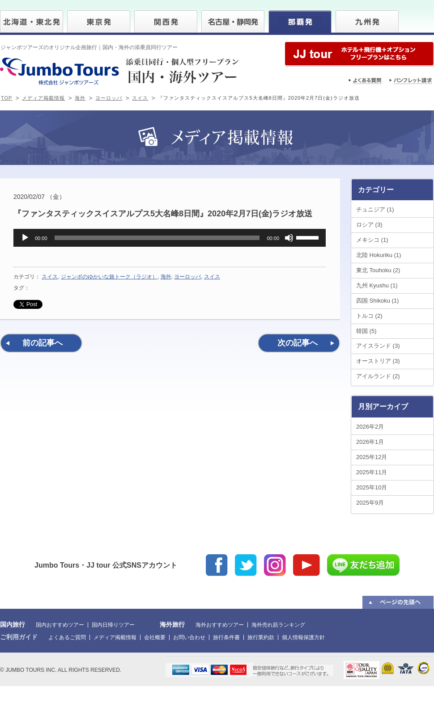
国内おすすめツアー (60, 625)
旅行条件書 (226, 637)
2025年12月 (371, 457)
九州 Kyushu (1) (376, 285)
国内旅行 (12, 624)
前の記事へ (42, 342)
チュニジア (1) (375, 209)
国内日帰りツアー (113, 625)
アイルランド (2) (378, 376)
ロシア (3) (369, 224)
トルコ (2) (369, 315)
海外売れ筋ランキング (278, 625)
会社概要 (155, 637)
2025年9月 (370, 502)
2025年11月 (371, 472)
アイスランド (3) (378, 345)
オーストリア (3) (378, 361)
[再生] (25, 237)
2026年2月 (370, 426)
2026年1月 (370, 441)
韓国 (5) (366, 331)
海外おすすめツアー (220, 625)
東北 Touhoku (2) (378, 270)
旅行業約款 (260, 637)
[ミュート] (289, 237)
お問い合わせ (189, 637)
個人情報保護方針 (303, 637)
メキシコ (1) (372, 239)
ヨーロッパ (108, 98)
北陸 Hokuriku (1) (378, 255)
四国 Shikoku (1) (377, 300)
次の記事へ (297, 342)
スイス (140, 98)
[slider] (157, 238)
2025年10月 (371, 487)
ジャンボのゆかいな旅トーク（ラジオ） (109, 277)
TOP (6, 98)
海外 (80, 98)
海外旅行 (172, 624)
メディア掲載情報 (43, 98)
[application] (169, 238)
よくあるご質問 (67, 637)
